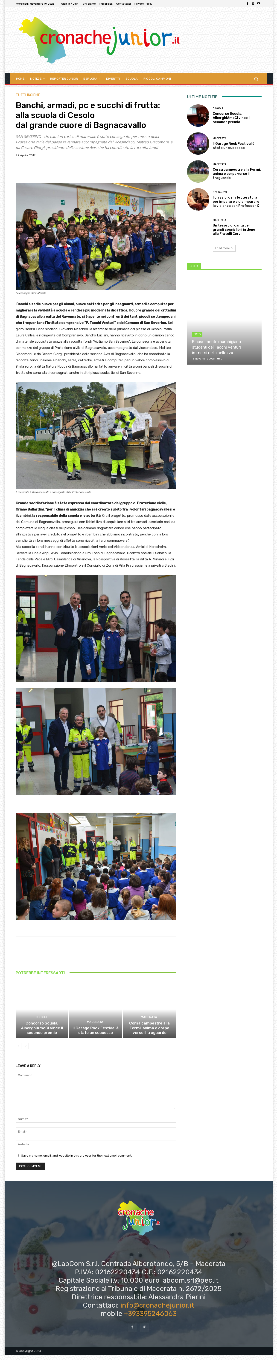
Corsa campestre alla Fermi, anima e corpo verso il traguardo (149, 1034)
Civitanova (220, 192)
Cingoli (41, 1024)
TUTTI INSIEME (28, 95)
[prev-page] (18, 1051)
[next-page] (26, 1051)
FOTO (197, 334)
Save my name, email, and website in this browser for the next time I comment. (76, 1161)
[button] (256, 78)
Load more (224, 248)
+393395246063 (150, 1319)
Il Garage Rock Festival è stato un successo (96, 1036)
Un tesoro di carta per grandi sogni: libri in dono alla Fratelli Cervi (234, 229)
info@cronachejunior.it (157, 1310)
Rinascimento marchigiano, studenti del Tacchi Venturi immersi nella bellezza (217, 347)
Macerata (95, 1028)
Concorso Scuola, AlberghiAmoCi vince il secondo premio (42, 1034)
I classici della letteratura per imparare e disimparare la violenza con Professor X (236, 201)
